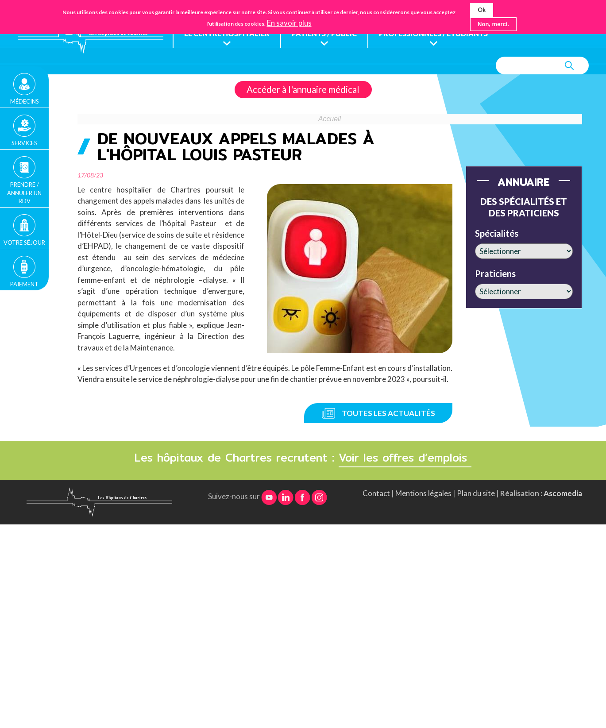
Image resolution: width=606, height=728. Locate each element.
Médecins (24, 101)
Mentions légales (423, 493)
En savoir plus (289, 22)
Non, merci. (493, 23)
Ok (482, 9)
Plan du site (476, 493)
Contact (376, 493)
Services (24, 142)
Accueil (329, 119)
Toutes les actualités (388, 413)
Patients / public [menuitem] (328, 34)
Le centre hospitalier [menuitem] (228, 34)
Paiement (24, 284)
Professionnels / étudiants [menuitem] (442, 34)
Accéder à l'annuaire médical (303, 90)
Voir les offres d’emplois (405, 458)
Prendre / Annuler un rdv (24, 192)
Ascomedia (563, 493)
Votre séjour (24, 242)
